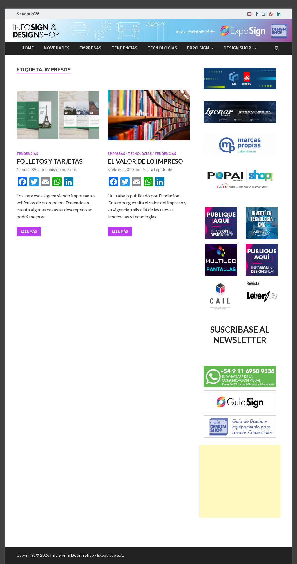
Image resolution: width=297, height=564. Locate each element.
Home (27, 48)
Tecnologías (162, 48)
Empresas (90, 48)
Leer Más (29, 231)
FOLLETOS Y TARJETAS (49, 161)
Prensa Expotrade (60, 169)
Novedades (57, 48)
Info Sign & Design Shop (72, 555)
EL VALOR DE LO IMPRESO (145, 161)
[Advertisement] (239, 481)
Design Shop (237, 48)
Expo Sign (198, 48)
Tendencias (124, 48)
